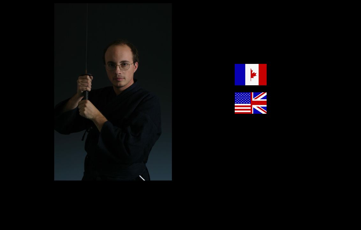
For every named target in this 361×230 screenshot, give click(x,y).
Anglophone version (287, 112)
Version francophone (287, 83)
